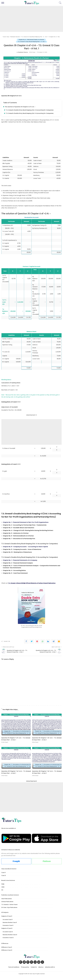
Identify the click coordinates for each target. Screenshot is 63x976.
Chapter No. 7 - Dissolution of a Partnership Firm (17, 731)
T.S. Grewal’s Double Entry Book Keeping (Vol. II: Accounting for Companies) (29, 110)
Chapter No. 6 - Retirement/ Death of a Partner (31, 39)
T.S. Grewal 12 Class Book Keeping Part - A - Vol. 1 (31, 41)
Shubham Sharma (23, 52)
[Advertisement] (31, 19)
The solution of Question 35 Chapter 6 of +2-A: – (20, 106)
